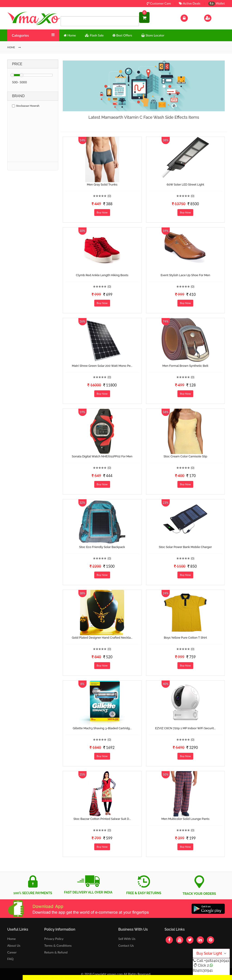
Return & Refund (56, 952)
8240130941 (203, 970)
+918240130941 (216, 960)
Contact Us (126, 945)
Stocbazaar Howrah (25, 105)
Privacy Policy (53, 939)
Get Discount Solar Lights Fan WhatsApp (51, 977)
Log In (189, 17)
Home (11, 939)
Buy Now (102, 212)
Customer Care (159, 3)
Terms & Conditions (58, 945)
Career (12, 952)
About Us (13, 945)
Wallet (216, 3)
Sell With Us (126, 939)
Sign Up (213, 17)
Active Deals (189, 3)
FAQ (10, 959)
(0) (109, 196)
